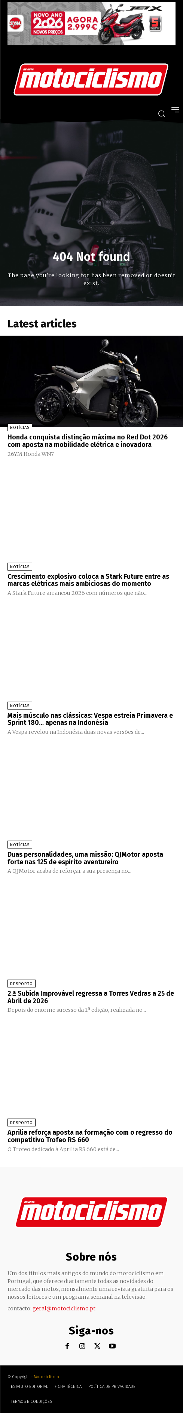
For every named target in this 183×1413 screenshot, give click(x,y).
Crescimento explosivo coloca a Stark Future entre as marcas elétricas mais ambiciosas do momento (88, 580)
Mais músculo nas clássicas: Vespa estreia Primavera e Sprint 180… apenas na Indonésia (90, 719)
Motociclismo (46, 1376)
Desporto (21, 983)
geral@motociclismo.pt (64, 1308)
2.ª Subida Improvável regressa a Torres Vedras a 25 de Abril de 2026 (90, 997)
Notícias (20, 427)
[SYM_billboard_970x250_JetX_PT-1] (91, 43)
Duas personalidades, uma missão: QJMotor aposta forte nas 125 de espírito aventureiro (85, 858)
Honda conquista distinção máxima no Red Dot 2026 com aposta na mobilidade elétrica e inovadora (87, 441)
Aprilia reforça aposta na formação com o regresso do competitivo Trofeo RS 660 (90, 1136)
